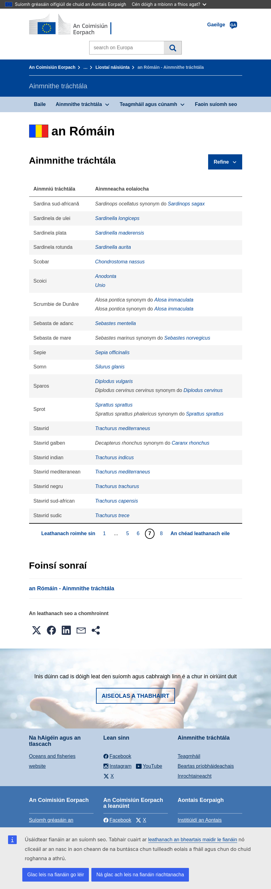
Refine (221, 162)
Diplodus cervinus (202, 390)
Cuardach (172, 47)
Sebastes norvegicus (187, 338)
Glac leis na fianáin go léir (55, 874)
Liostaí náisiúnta (112, 67)
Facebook (117, 820)
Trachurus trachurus (117, 486)
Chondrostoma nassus (120, 261)
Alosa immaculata (173, 299)
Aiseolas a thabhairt (135, 696)
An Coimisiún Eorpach (52, 67)
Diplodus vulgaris (114, 381)
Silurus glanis (110, 366)
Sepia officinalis (112, 352)
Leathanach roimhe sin (68, 533)
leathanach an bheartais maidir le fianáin (192, 839)
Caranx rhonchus (190, 443)
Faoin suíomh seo (216, 104)
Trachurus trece (112, 515)
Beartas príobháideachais (206, 766)
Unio (100, 285)
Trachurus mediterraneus (122, 428)
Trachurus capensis (116, 501)
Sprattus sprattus (114, 404)
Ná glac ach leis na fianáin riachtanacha (140, 874)
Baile (40, 104)
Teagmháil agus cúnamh (148, 104)
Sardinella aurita (113, 247)
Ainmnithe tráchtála (79, 104)
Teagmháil (189, 756)
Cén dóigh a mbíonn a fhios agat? (169, 4)
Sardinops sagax (186, 203)
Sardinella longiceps (117, 218)
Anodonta (105, 276)
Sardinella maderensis (119, 232)
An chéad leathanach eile (200, 533)
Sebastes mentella (115, 323)
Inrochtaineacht (195, 776)
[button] (36, 630)
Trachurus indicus (114, 457)
